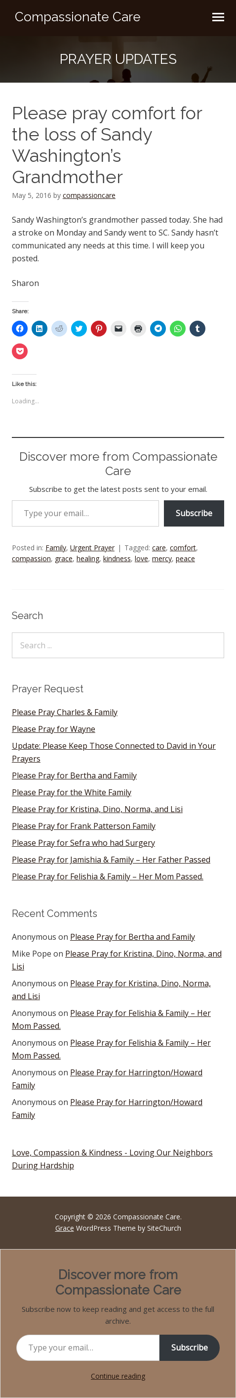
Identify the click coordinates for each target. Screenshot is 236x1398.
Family (55, 547)
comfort (183, 547)
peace (185, 558)
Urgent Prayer (92, 547)
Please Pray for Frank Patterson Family (84, 825)
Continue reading (118, 1376)
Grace (64, 1228)
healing (88, 558)
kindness (117, 558)
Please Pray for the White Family (71, 792)
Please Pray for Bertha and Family (74, 775)
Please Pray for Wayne (53, 728)
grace (64, 558)
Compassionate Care (78, 16)
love (141, 558)
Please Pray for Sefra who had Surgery (83, 842)
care (159, 547)
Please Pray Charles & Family (65, 712)
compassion (31, 558)
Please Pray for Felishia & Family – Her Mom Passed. (107, 876)
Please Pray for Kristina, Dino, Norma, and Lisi (97, 809)
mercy (162, 558)
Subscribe (194, 513)
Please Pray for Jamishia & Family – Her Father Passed (111, 859)
